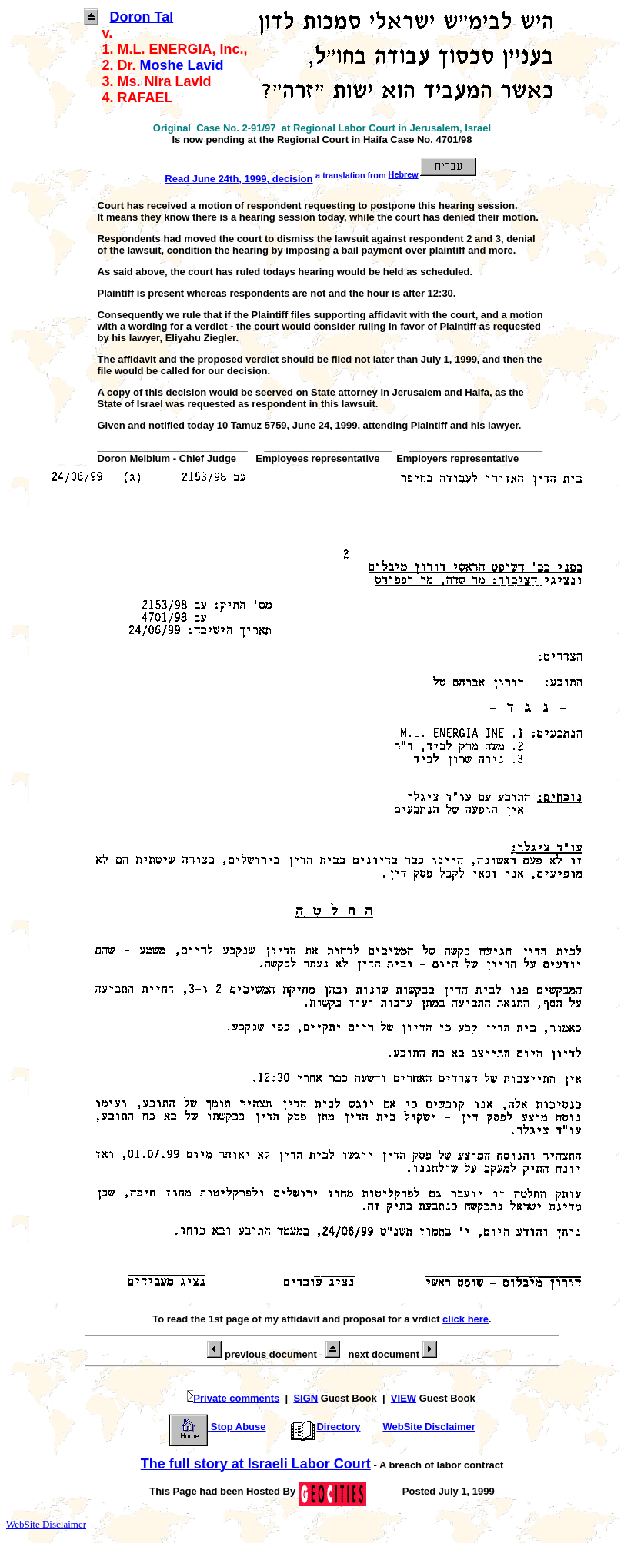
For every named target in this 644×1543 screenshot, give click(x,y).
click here (465, 1319)
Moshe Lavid (182, 65)
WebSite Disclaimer (428, 1426)
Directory (324, 1426)
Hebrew (434, 174)
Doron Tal (142, 17)
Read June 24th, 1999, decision (238, 178)
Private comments (224, 1398)
